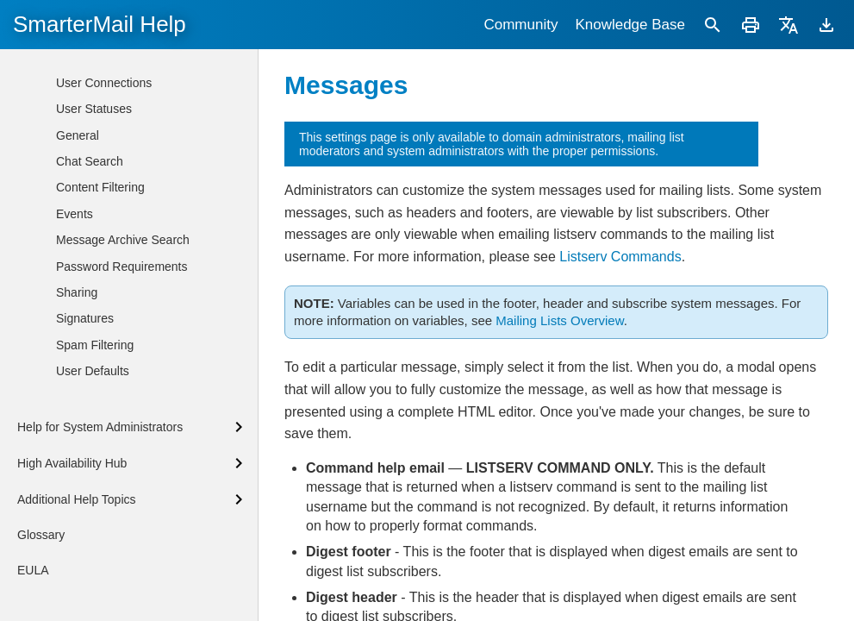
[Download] (826, 24)
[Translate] (788, 24)
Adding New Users (119, 58)
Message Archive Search (123, 585)
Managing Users (113, 110)
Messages (109, 335)
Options (102, 218)
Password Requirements (122, 611)
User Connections (104, 428)
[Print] (751, 24)
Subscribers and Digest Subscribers (144, 249)
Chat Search (89, 506)
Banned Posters (125, 309)
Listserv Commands (620, 256)
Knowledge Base (630, 24)
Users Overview (111, 84)
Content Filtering (100, 532)
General (77, 480)
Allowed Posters (125, 283)
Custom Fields (120, 361)
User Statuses (94, 454)
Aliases (88, 136)
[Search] (713, 24)
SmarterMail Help (99, 24)
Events (74, 559)
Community (520, 24)
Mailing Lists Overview (559, 320)
